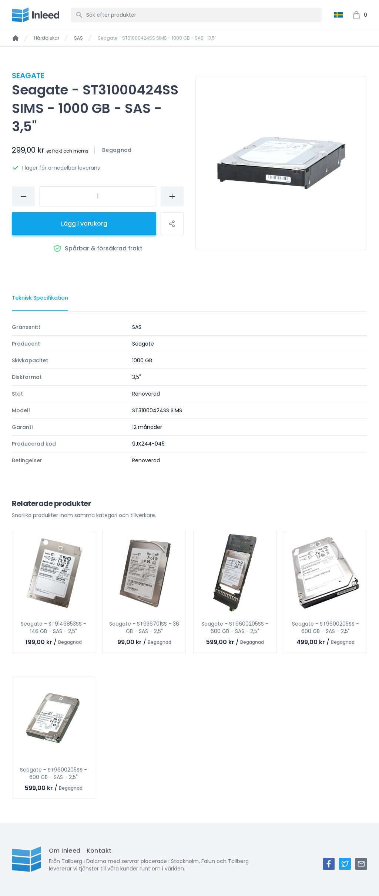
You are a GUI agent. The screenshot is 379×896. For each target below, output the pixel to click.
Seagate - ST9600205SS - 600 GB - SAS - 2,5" (234, 627)
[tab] (40, 298)
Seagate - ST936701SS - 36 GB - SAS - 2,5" (144, 627)
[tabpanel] (189, 394)
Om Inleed (65, 850)
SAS (78, 38)
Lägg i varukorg (84, 223)
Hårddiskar (46, 38)
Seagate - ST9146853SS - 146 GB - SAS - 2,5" (53, 627)
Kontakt (99, 850)
